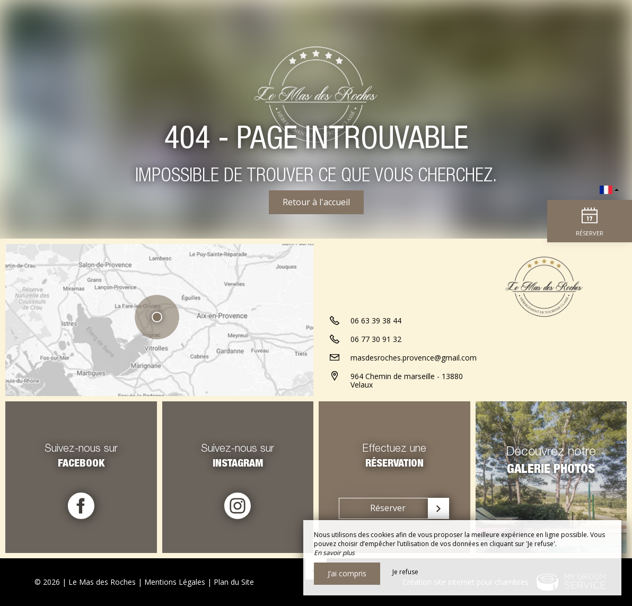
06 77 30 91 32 (375, 339)
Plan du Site (234, 582)
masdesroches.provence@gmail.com (413, 358)
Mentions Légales (174, 582)
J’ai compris (347, 573)
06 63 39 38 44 (375, 320)
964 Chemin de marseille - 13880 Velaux (406, 380)
